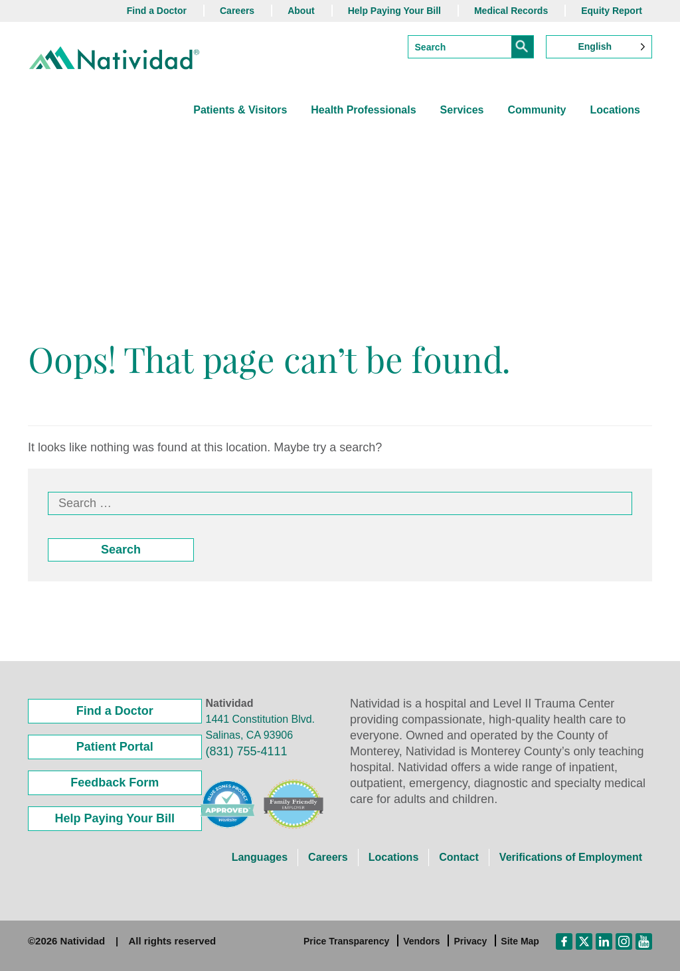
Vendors (421, 941)
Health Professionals (363, 109)
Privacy (470, 941)
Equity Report (611, 10)
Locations (615, 109)
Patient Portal (114, 746)
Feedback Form (114, 782)
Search (121, 549)
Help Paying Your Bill (394, 10)
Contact (459, 857)
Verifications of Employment (570, 857)
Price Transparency (346, 941)
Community (536, 109)
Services (462, 109)
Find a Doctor (157, 10)
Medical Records (511, 10)
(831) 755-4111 (247, 751)
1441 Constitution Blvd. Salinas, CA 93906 (260, 727)
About (301, 10)
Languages (260, 857)
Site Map (520, 941)
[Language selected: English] (599, 46)
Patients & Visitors (240, 109)
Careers (237, 10)
